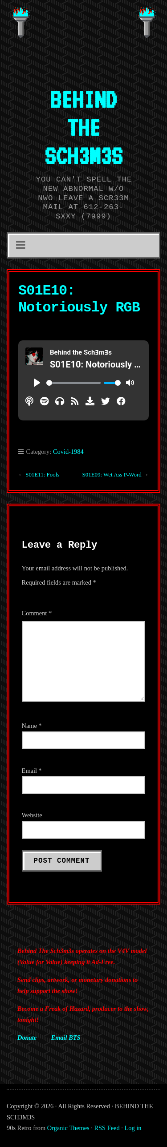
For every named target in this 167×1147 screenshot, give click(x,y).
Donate (27, 1037)
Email (32, 770)
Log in (133, 1127)
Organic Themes (68, 1127)
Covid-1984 (68, 451)
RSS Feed (107, 1127)
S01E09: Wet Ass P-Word (111, 474)
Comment (37, 613)
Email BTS (66, 1037)
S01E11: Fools (42, 474)
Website (32, 815)
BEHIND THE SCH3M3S (83, 127)
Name (32, 725)
